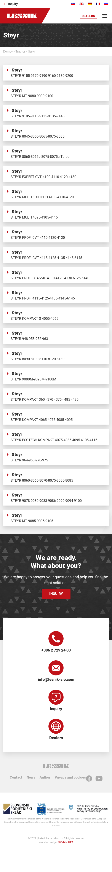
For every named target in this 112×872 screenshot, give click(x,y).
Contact (16, 777)
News (31, 777)
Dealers (56, 737)
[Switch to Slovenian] (73, 4)
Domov (8, 51)
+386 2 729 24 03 (56, 650)
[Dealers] (56, 726)
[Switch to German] (90, 4)
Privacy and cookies (70, 777)
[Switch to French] (98, 4)
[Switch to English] (81, 4)
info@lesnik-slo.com (56, 679)
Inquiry (56, 708)
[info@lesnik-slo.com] (56, 667)
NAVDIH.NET (65, 842)
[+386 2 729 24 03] (56, 638)
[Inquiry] (56, 697)
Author (45, 777)
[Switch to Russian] (106, 4)
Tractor (20, 51)
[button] (105, 16)
